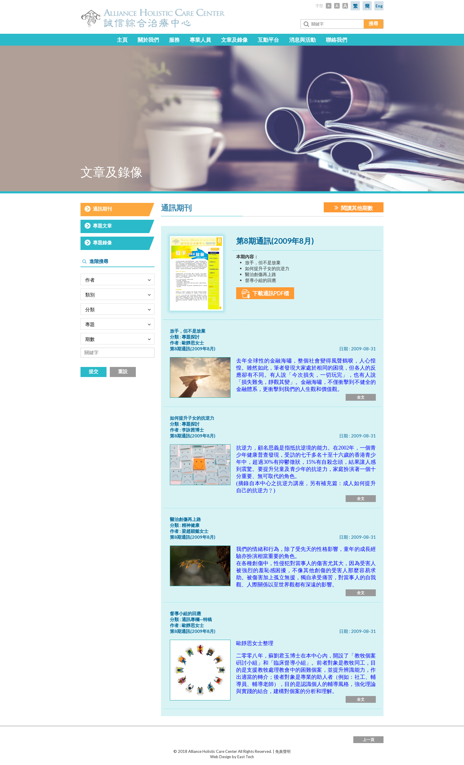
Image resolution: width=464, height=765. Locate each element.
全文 (361, 397)
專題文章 (102, 225)
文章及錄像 (234, 39)
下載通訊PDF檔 (265, 294)
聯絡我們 (336, 39)
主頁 (122, 39)
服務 (174, 39)
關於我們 (148, 39)
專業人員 (200, 39)
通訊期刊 (102, 208)
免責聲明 (283, 751)
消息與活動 (302, 39)
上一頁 (368, 739)
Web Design (220, 756)
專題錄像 (102, 242)
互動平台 (268, 39)
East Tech (245, 756)
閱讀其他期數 (353, 207)
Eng (379, 5)
